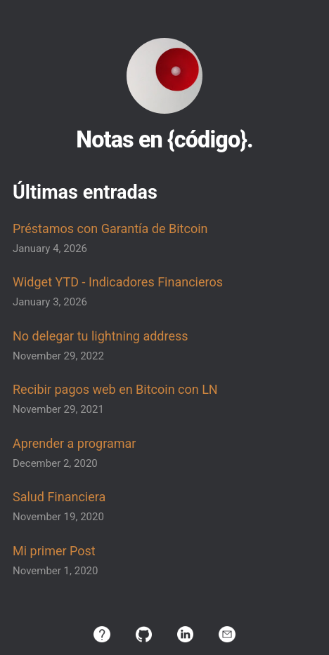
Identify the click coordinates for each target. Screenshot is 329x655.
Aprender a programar (74, 443)
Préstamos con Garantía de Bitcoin (110, 228)
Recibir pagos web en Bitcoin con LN (115, 389)
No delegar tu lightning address (100, 336)
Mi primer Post (54, 550)
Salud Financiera (59, 496)
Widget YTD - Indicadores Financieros (118, 281)
